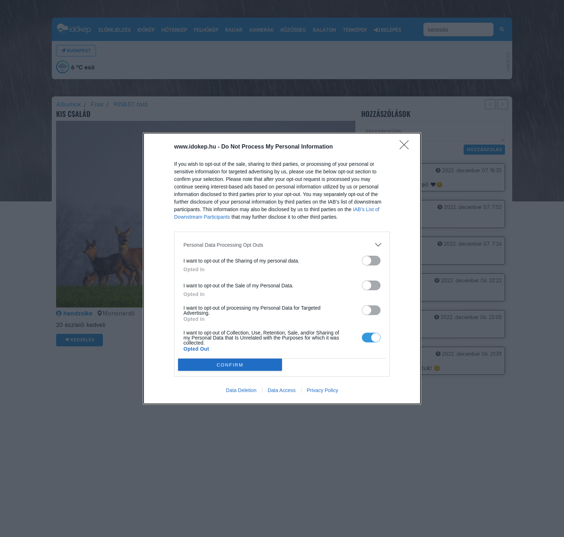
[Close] (406, 147)
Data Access (282, 390)
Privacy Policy (322, 390)
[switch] (371, 260)
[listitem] (282, 245)
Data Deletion (241, 390)
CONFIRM (230, 364)
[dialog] (282, 268)
